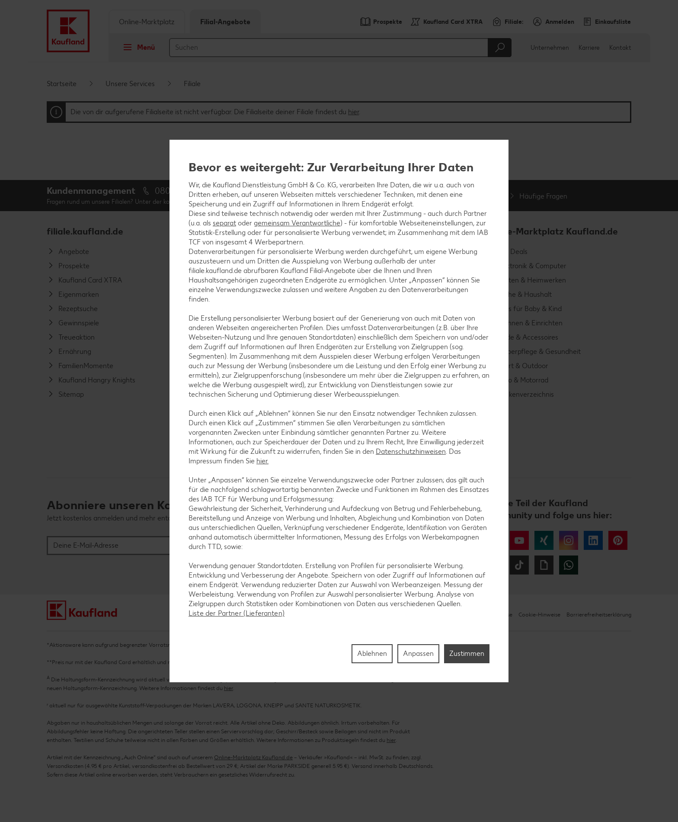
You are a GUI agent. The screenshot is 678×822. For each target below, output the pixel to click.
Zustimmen (466, 653)
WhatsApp (568, 565)
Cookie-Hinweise (539, 614)
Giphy (543, 565)
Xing (543, 540)
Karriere (589, 47)
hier (353, 112)
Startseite (62, 84)
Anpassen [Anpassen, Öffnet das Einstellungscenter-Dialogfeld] (418, 653)
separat (224, 223)
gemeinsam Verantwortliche (297, 223)
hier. (262, 461)
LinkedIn (593, 540)
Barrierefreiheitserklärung (598, 614)
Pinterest (617, 540)
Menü (136, 47)
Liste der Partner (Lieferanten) (237, 613)
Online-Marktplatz (147, 22)
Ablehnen (372, 653)
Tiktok (519, 565)
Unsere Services (130, 84)
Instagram (568, 540)
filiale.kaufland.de (85, 231)
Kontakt (620, 47)
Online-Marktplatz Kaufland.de (551, 231)
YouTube (519, 540)
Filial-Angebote (225, 22)
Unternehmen (550, 47)
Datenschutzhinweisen (411, 451)
